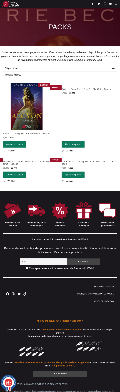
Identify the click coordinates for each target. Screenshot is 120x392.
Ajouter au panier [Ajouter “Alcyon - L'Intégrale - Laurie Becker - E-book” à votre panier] (14, 144)
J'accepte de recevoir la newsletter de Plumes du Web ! (60, 268)
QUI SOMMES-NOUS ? (104, 286)
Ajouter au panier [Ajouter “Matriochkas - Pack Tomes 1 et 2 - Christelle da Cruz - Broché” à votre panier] (14, 174)
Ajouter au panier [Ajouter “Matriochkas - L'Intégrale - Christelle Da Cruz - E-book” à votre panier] (73, 174)
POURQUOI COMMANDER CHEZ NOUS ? (95, 294)
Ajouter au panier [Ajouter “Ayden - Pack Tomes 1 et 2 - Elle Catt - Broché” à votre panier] (73, 144)
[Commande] (60, 68)
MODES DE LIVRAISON (104, 301)
